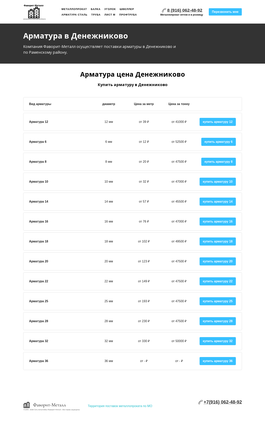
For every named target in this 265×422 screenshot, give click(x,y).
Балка (96, 9)
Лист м (109, 14)
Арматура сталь (75, 14)
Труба (96, 14)
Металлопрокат (74, 9)
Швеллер (127, 9)
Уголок (110, 9)
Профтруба (128, 14)
